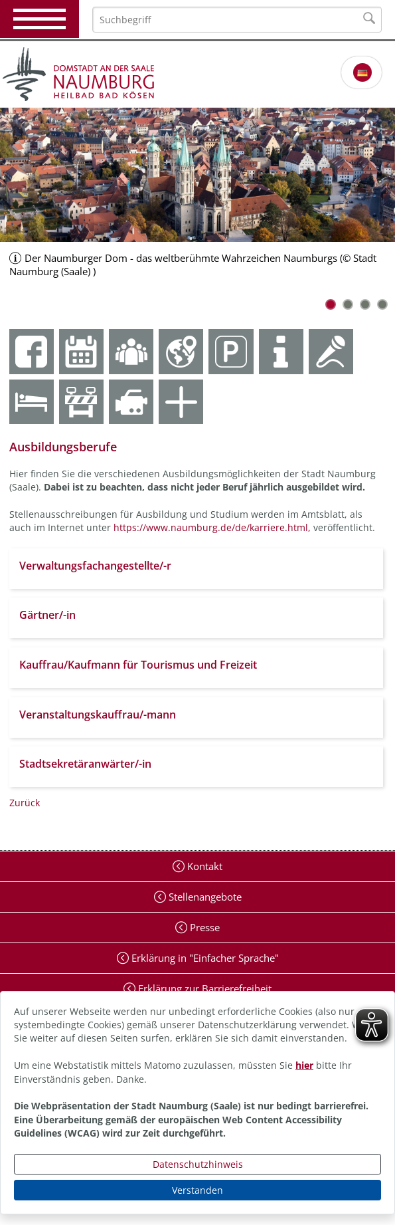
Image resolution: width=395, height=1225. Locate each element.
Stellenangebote (204, 896)
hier (304, 1065)
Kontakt (203, 866)
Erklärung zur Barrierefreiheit (203, 988)
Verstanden (197, 1190)
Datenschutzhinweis (198, 1164)
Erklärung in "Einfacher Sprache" (204, 957)
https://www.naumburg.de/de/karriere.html (211, 527)
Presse (203, 927)
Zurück (24, 802)
